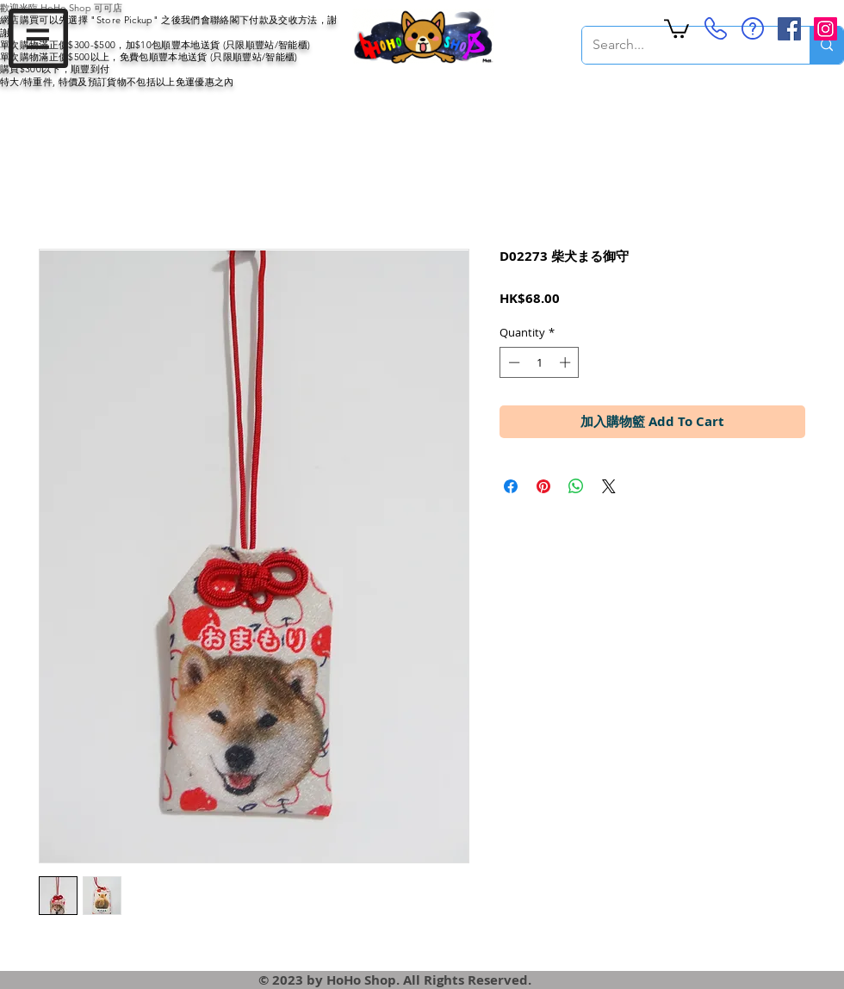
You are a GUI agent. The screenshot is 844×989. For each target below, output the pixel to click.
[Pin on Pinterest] (543, 486)
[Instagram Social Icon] (825, 28)
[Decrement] (512, 362)
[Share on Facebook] (510, 486)
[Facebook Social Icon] (789, 28)
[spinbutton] (539, 362)
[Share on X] (609, 486)
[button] (38, 38)
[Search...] (683, 45)
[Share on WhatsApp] (576, 486)
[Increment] (566, 362)
